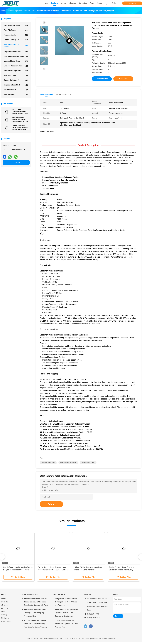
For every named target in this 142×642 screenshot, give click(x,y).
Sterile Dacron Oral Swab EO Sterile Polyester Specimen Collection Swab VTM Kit (17, 569)
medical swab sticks (88, 462)
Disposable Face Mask (16, 85)
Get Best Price (102, 79)
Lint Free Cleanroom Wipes (16, 66)
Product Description (63, 94)
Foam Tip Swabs (16, 30)
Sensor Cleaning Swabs (16, 71)
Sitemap (4, 615)
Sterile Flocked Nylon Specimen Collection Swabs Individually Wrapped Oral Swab (122, 569)
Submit (51, 504)
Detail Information (46, 94)
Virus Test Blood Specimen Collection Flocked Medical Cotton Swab (20, 111)
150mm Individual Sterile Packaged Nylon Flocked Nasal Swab (20, 127)
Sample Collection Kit (16, 80)
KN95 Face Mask (16, 90)
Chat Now (132, 3)
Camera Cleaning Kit (16, 40)
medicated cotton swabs (68, 462)
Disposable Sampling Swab (16, 56)
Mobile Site (5, 618)
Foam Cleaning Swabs (16, 25)
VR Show (4, 605)
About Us (4, 608)
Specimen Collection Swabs (16, 45)
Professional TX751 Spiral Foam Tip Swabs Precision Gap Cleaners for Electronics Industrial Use (66, 613)
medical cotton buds (48, 462)
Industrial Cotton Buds (16, 61)
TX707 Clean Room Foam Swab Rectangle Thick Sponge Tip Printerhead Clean (35, 613)
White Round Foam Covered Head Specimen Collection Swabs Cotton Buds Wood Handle (53, 569)
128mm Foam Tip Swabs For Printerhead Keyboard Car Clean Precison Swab (66, 624)
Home (3, 599)
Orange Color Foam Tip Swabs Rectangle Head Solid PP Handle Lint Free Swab (66, 602)
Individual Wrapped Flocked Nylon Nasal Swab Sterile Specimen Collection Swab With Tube (20, 119)
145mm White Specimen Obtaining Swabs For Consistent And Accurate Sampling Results (88, 569)
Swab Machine (16, 94)
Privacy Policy (6, 621)
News (3, 612)
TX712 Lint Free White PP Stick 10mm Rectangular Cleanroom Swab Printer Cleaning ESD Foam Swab (36, 602)
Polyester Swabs (16, 35)
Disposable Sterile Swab (16, 52)
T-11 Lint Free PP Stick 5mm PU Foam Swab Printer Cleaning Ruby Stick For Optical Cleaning (35, 624)
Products (4, 602)
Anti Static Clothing (16, 75)
